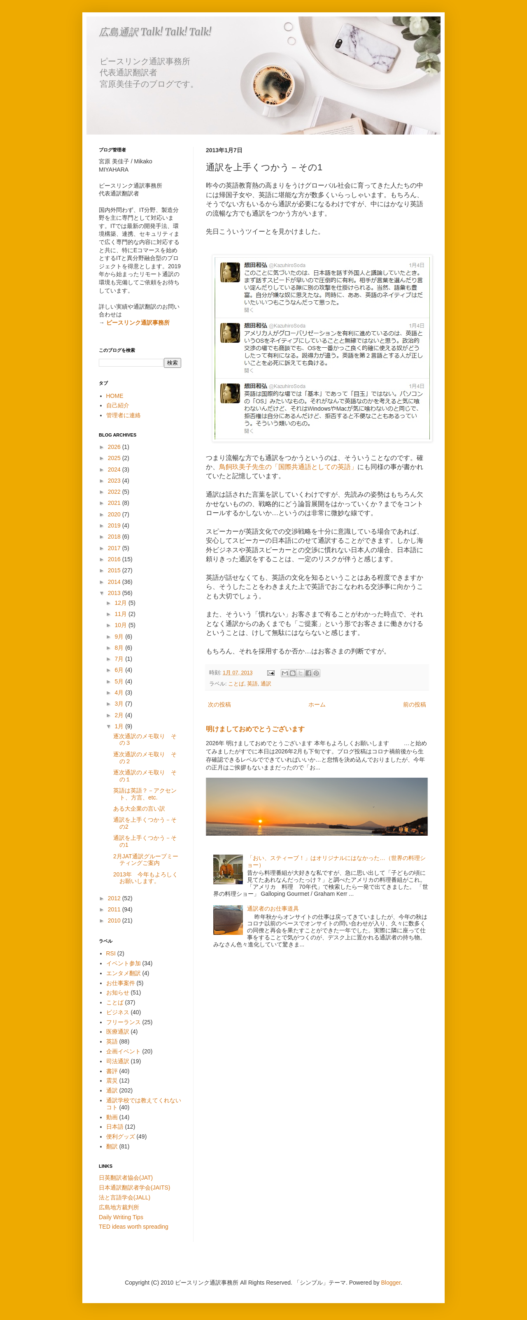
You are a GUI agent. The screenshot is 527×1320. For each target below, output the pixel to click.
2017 (115, 548)
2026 (115, 447)
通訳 (266, 684)
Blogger (391, 1282)
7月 (119, 658)
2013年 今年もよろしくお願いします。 (145, 878)
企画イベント (123, 1051)
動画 (112, 1117)
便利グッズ (120, 1136)
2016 (115, 559)
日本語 (115, 1126)
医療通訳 (117, 1031)
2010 (115, 920)
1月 (119, 726)
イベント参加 (123, 963)
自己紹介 (117, 405)
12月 (121, 603)
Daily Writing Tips (121, 1217)
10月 (121, 625)
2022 (115, 491)
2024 (115, 469)
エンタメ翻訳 (123, 973)
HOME (115, 396)
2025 (115, 458)
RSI (111, 953)
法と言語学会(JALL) (124, 1197)
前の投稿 (414, 704)
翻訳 (112, 1146)
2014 (115, 582)
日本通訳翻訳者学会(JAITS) (134, 1187)
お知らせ (117, 992)
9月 (119, 636)
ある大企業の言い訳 (139, 808)
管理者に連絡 (123, 415)
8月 (119, 647)
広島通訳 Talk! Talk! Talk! (155, 32)
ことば (236, 684)
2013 (115, 593)
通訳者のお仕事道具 (273, 908)
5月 (119, 681)
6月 (119, 670)
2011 (115, 909)
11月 (121, 614)
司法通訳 (117, 1061)
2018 (115, 536)
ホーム (317, 704)
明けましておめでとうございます (255, 728)
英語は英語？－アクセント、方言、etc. (145, 794)
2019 (115, 525)
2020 (115, 514)
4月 (119, 692)
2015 (115, 570)
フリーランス (123, 1022)
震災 (112, 1080)
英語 (252, 684)
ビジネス (117, 1012)
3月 (119, 703)
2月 (119, 715)
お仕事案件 (120, 983)
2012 (115, 898)
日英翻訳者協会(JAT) (126, 1177)
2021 (115, 503)
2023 (115, 480)
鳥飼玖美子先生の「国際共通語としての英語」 (288, 466)
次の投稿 (219, 704)
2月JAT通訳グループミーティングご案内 (145, 860)
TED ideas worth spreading (133, 1226)
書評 (112, 1071)
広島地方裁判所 (119, 1207)
